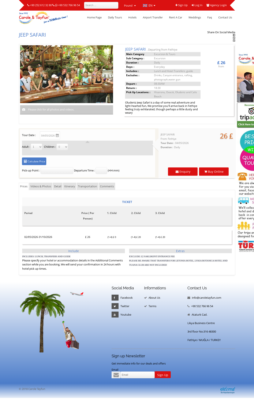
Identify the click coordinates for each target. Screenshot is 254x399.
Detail (57, 186)
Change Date (72, 134)
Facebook (122, 298)
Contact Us (225, 17)
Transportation (87, 186)
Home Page (94, 17)
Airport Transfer (153, 17)
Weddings (194, 17)
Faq (209, 17)
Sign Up (181, 5)
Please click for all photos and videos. (50, 109)
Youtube (121, 314)
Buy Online (215, 172)
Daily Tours (115, 17)
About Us (154, 298)
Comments (107, 186)
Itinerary (69, 186)
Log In (196, 5)
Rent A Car (175, 17)
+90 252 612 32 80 (41, 5)
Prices (23, 186)
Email (115, 369)
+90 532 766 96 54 (69, 5)
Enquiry (184, 172)
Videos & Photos (40, 186)
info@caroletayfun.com (206, 298)
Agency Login (216, 5)
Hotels (132, 17)
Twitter (120, 306)
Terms (152, 306)
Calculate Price (36, 161)
